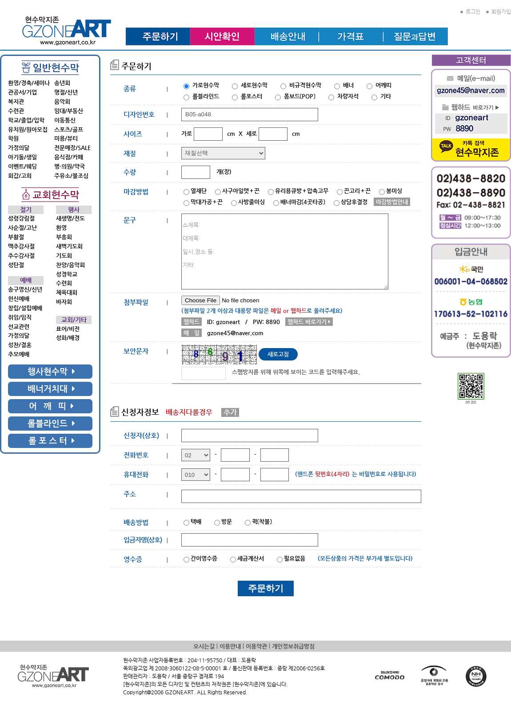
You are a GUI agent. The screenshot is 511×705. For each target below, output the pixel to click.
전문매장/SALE (72, 147)
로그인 (470, 11)
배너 (348, 85)
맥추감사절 (21, 246)
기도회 (64, 255)
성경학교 (66, 274)
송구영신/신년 (25, 289)
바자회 (64, 301)
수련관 (16, 110)
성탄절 (16, 264)
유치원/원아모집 (28, 129)
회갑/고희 (20, 175)
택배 (196, 521)
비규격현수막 (305, 85)
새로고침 (278, 354)
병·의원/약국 (69, 166)
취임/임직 (20, 317)
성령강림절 (21, 218)
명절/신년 (66, 92)
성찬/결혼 (20, 344)
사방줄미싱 (251, 201)
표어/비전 (68, 328)
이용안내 (230, 646)
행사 (74, 209)
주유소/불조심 (71, 175)
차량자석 (348, 96)
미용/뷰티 (66, 138)
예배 (26, 280)
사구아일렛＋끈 (240, 190)
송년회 (62, 82)
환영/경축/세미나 (29, 82)
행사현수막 (51, 371)
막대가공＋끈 (207, 201)
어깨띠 (383, 85)
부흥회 (64, 237)
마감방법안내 (392, 201)
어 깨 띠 (51, 406)
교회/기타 (74, 320)
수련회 (64, 283)
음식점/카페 (68, 157)
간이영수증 (204, 558)
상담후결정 (354, 201)
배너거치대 (51, 388)
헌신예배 (18, 298)
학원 (13, 138)
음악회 (62, 101)
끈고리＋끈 (357, 190)
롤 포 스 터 (51, 440)
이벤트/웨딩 (22, 166)
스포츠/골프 (68, 129)
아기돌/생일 (22, 157)
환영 (61, 227)
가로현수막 (205, 85)
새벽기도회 (69, 246)
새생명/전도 (70, 218)
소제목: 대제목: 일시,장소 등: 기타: (284, 251)
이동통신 (65, 120)
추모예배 (18, 354)
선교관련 (18, 326)
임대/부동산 (68, 110)
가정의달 (18, 147)
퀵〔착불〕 (262, 521)
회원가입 (498, 11)
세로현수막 (254, 85)
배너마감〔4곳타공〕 (302, 201)
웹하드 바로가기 (309, 321)
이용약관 (256, 646)
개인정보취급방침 (293, 646)
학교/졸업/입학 (26, 120)
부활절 (16, 237)
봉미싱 (394, 190)
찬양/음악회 (70, 264)
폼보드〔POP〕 (299, 96)
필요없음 (294, 558)
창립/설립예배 (25, 308)
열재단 (199, 190)
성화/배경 (68, 337)
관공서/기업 (22, 92)
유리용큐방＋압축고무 (301, 190)
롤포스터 (251, 96)
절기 (26, 209)
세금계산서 (250, 558)
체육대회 (66, 292)
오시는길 (204, 646)
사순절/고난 (22, 227)
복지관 (16, 101)
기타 (385, 96)
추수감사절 (21, 255)
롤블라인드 (51, 423)
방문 (226, 521)
